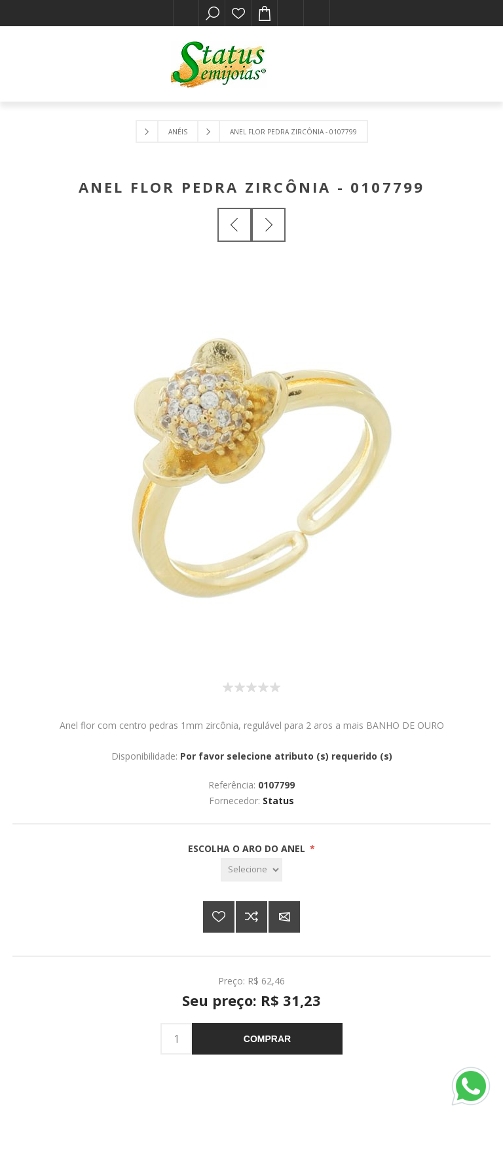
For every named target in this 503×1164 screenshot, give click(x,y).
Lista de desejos (238, 13)
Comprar (267, 1039)
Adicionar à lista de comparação (251, 917)
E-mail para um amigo (284, 917)
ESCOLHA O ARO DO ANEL (248, 848)
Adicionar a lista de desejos (218, 917)
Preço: (231, 981)
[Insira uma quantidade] (176, 1039)
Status (278, 800)
